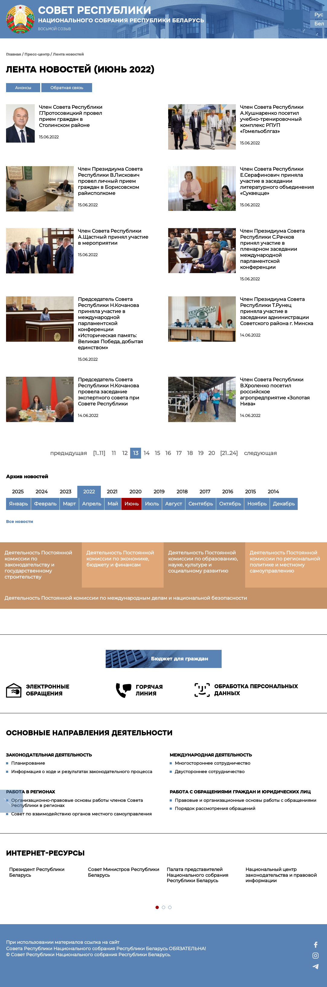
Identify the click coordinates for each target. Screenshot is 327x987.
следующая (260, 453)
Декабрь (284, 504)
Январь (18, 504)
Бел (319, 24)
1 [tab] (157, 907)
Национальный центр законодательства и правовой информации (281, 875)
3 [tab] (170, 907)
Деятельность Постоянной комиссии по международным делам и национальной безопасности (126, 598)
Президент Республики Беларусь (36, 872)
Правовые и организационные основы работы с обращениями (245, 800)
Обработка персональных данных (246, 690)
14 (146, 453)
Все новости (19, 521)
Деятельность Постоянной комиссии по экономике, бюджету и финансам (120, 559)
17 (179, 453)
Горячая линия (139, 690)
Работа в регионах (30, 792)
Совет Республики (121, 14)
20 (211, 453)
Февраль (45, 504)
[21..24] (229, 453)
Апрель (91, 504)
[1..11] (99, 453)
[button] (293, 19)
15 (157, 453)
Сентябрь (200, 504)
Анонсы (23, 87)
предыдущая (68, 453)
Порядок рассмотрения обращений (215, 808)
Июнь (131, 504)
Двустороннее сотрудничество (210, 771)
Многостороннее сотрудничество (212, 763)
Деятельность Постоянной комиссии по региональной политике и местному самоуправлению (285, 562)
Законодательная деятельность (49, 755)
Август (173, 504)
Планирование (28, 763)
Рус (318, 15)
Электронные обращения (37, 690)
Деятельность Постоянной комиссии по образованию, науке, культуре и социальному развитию (203, 562)
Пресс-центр (37, 54)
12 (124, 453)
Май (112, 504)
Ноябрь (257, 504)
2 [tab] (163, 907)
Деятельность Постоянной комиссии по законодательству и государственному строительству (38, 565)
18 (190, 453)
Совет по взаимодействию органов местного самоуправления (81, 814)
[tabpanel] (45, 872)
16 (168, 453)
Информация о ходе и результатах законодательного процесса (81, 771)
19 (201, 453)
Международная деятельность (211, 755)
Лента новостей (68, 54)
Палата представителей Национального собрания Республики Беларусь (197, 875)
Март (69, 504)
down (11, 801)
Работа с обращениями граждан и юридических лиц (240, 792)
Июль (152, 504)
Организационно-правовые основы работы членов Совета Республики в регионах (77, 803)
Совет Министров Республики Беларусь (123, 872)
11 (114, 453)
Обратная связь (66, 87)
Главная (13, 54)
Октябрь (230, 504)
